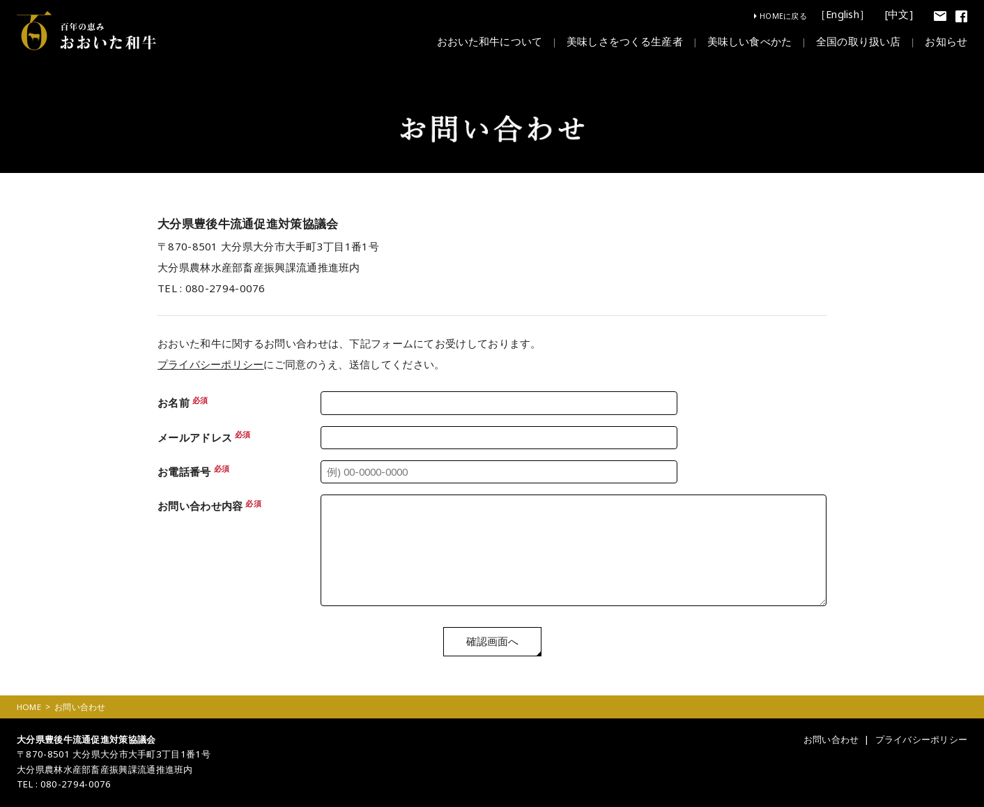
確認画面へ (492, 643)
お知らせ (946, 42)
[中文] (899, 15)
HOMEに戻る (783, 16)
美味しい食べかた (749, 42)
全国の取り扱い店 (858, 42)
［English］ (844, 15)
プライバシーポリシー (210, 364)
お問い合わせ (831, 740)
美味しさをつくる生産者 (625, 42)
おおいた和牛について (489, 42)
